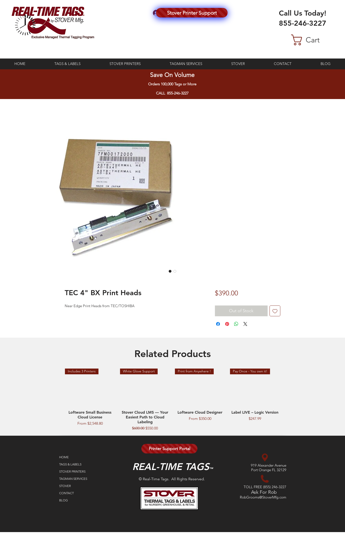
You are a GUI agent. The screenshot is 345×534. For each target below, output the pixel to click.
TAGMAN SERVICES (73, 479)
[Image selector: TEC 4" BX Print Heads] (170, 271)
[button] (313, 40)
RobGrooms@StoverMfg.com (263, 497)
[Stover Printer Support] (192, 13)
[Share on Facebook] (218, 324)
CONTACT (66, 493)
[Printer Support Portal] (169, 448)
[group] (172, 399)
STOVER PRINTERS (72, 471)
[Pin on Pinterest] (227, 324)
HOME (64, 457)
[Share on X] (245, 324)
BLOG (63, 500)
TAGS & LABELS (70, 464)
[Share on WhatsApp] (236, 324)
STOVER (65, 486)
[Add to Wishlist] (275, 310)
